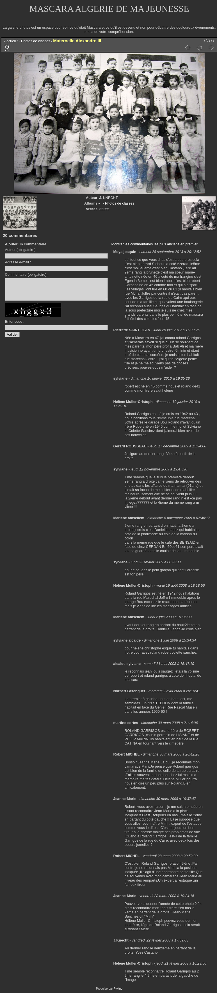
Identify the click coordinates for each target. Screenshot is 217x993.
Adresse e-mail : (18, 262)
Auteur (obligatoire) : (21, 250)
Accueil (10, 41)
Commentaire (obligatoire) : (27, 274)
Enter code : (14, 326)
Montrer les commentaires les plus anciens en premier (154, 244)
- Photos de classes (34, 41)
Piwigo (118, 988)
